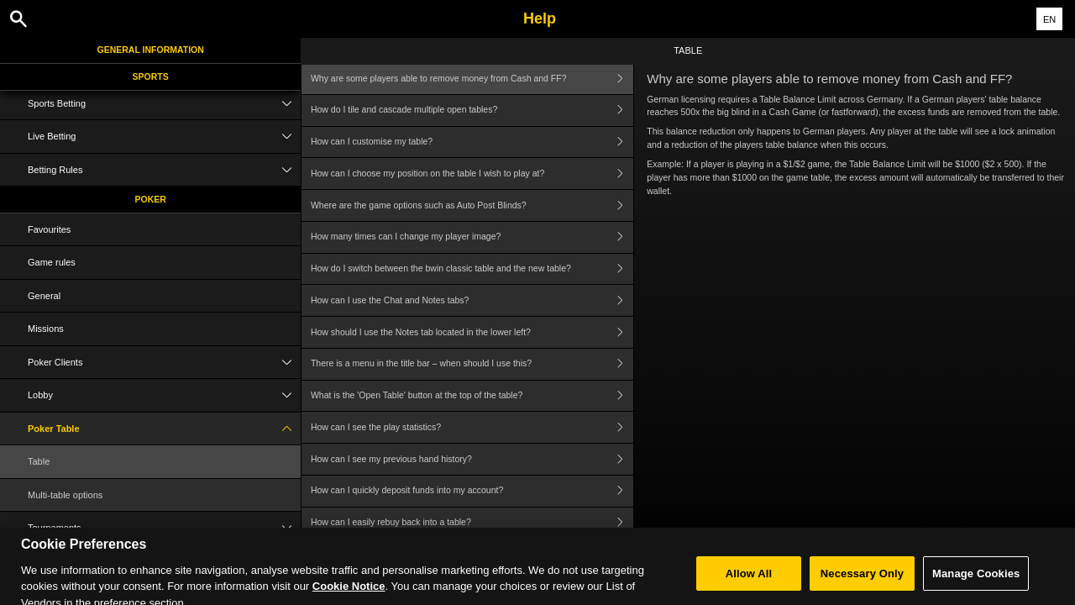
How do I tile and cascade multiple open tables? (472, 110)
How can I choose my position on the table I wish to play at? (472, 173)
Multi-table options (65, 495)
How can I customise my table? (472, 142)
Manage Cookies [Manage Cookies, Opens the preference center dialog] (976, 582)
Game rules (52, 262)
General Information (150, 50)
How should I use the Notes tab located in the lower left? (472, 332)
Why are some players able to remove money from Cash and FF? (472, 78)
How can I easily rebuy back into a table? (472, 523)
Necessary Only (862, 582)
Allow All (749, 582)
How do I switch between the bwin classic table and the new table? (472, 269)
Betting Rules (164, 170)
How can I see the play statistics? (472, 427)
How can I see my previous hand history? (472, 459)
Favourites (49, 229)
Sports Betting (164, 103)
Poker (150, 199)
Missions (46, 329)
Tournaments (164, 528)
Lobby (164, 395)
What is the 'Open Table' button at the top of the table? (472, 396)
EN (1049, 19)
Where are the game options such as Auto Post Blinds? (472, 205)
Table (39, 461)
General (44, 296)
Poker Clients (164, 362)
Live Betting (164, 136)
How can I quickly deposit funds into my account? (472, 491)
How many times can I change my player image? (472, 237)
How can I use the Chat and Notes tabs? (472, 300)
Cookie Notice (348, 596)
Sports (151, 76)
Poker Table (164, 429)
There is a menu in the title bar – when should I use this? (472, 364)
